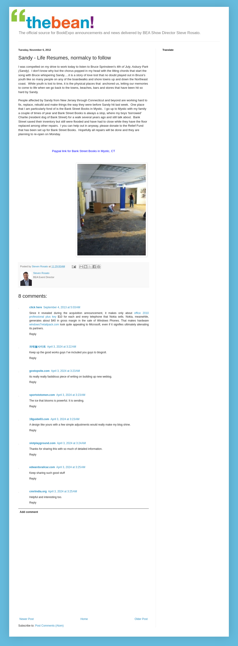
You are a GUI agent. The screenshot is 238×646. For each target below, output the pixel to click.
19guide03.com (39, 419)
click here (35, 307)
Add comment (29, 512)
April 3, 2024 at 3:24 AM (71, 443)
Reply (32, 334)
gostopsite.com (39, 371)
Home (84, 619)
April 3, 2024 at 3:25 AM (70, 467)
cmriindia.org (38, 491)
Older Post (141, 619)
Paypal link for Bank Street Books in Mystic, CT (83, 151)
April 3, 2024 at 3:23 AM (65, 371)
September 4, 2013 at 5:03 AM (61, 307)
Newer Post (26, 619)
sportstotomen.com (42, 395)
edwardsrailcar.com (42, 467)
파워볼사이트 (37, 346)
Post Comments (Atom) (49, 625)
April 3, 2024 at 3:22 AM (61, 346)
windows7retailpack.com (44, 324)
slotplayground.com (42, 443)
